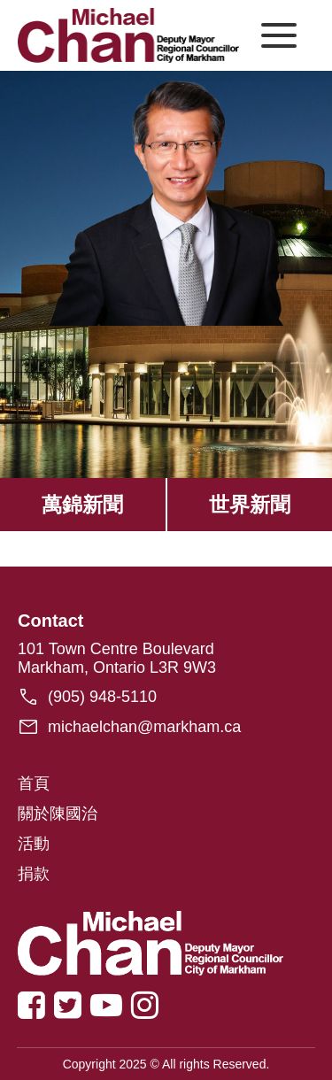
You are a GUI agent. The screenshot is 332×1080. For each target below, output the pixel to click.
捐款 (34, 874)
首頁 (34, 783)
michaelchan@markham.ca (144, 727)
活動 (34, 843)
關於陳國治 (57, 813)
